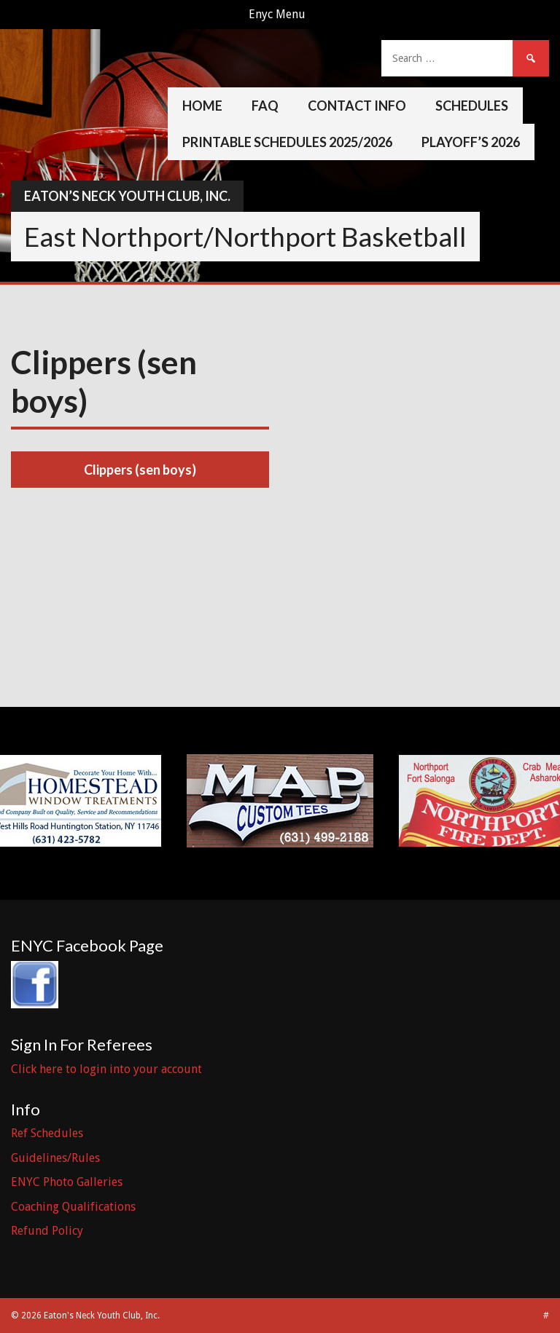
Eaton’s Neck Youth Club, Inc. (127, 196)
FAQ (265, 106)
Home (202, 106)
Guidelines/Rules (55, 1158)
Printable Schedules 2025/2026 (287, 142)
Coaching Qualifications (73, 1207)
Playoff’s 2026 (470, 142)
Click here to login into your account (106, 1069)
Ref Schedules (47, 1133)
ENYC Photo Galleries (66, 1182)
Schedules (471, 106)
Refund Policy (47, 1231)
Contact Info (357, 106)
